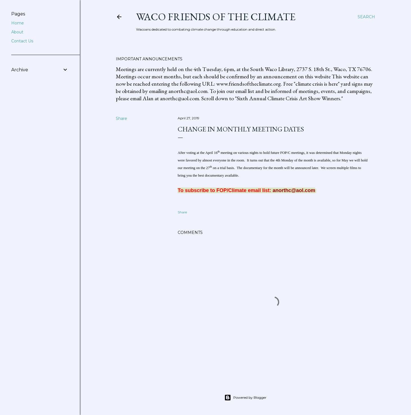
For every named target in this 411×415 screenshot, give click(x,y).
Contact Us (22, 41)
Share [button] (121, 118)
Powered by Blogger (245, 397)
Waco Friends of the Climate (215, 16)
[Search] (366, 17)
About (17, 32)
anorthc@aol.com (294, 190)
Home (17, 23)
